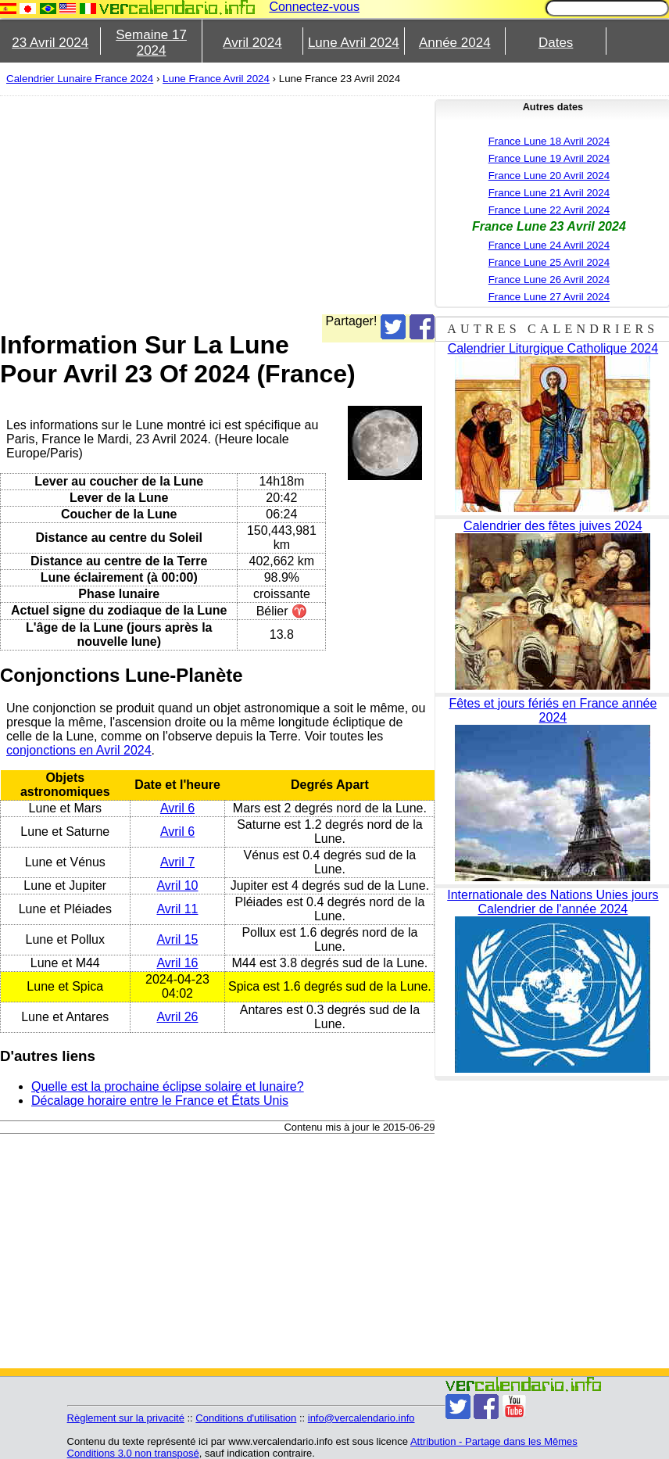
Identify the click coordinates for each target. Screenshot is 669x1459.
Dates (555, 42)
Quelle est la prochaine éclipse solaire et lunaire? (167, 1086)
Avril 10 (177, 885)
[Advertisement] (327, 204)
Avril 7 (177, 862)
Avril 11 (177, 909)
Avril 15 (177, 939)
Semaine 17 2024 (151, 42)
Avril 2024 (252, 42)
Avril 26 (177, 1016)
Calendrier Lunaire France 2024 (79, 78)
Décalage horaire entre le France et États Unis (159, 1100)
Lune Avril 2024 (353, 42)
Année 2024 (455, 42)
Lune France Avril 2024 (216, 78)
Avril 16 (177, 963)
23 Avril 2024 (50, 42)
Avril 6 (177, 808)
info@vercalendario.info (361, 1418)
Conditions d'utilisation (245, 1418)
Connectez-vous (314, 6)
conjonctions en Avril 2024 (79, 750)
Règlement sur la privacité (125, 1418)
